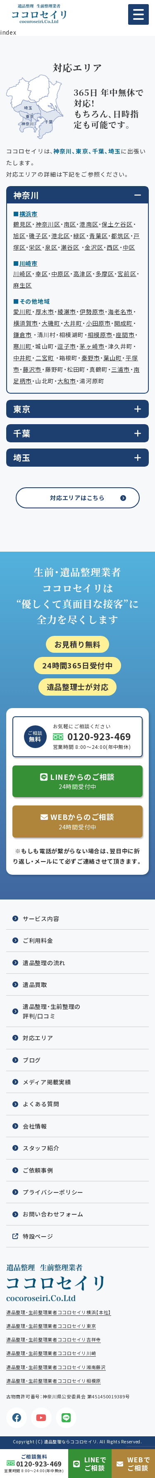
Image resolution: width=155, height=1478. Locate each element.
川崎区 (22, 273)
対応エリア (38, 1038)
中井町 (22, 358)
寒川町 (22, 346)
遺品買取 (35, 984)
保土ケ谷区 (117, 224)
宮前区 (126, 273)
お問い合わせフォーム (53, 1214)
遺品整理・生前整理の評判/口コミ (52, 1011)
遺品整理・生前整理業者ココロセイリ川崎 (51, 1353)
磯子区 (38, 235)
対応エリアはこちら (77, 497)
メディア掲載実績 (47, 1082)
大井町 (73, 323)
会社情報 (35, 1126)
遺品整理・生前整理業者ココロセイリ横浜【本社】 (58, 1312)
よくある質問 (41, 1104)
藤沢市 (32, 369)
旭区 (19, 235)
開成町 (123, 323)
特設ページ (38, 1236)
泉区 (51, 247)
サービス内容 (41, 918)
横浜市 (28, 214)
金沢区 (94, 247)
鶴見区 (22, 224)
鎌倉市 (22, 335)
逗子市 (66, 346)
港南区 (88, 224)
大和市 (66, 381)
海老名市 (120, 311)
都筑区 (120, 235)
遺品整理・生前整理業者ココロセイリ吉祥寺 (53, 1339)
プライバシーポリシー (53, 1192)
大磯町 (51, 323)
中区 (129, 247)
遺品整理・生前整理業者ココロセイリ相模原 (53, 1380)
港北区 (60, 235)
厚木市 (45, 311)
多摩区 (104, 273)
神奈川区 (48, 224)
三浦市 (120, 369)
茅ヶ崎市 (91, 346)
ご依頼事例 (38, 1170)
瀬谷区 (70, 247)
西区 (113, 247)
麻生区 (22, 285)
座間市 (125, 335)
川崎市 (28, 263)
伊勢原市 (92, 311)
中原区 (60, 273)
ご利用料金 (38, 940)
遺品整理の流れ (44, 963)
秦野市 (90, 358)
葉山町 (112, 358)
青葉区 (98, 235)
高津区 (82, 273)
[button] (138, 14)
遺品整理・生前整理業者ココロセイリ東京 (51, 1325)
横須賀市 (25, 323)
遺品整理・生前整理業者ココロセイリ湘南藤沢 (56, 1367)
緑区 (79, 235)
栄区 (35, 247)
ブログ (32, 1060)
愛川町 (22, 311)
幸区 (42, 273)
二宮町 (45, 358)
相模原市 (100, 335)
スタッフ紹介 (41, 1148)
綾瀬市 (66, 311)
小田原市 (98, 323)
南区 (70, 224)
